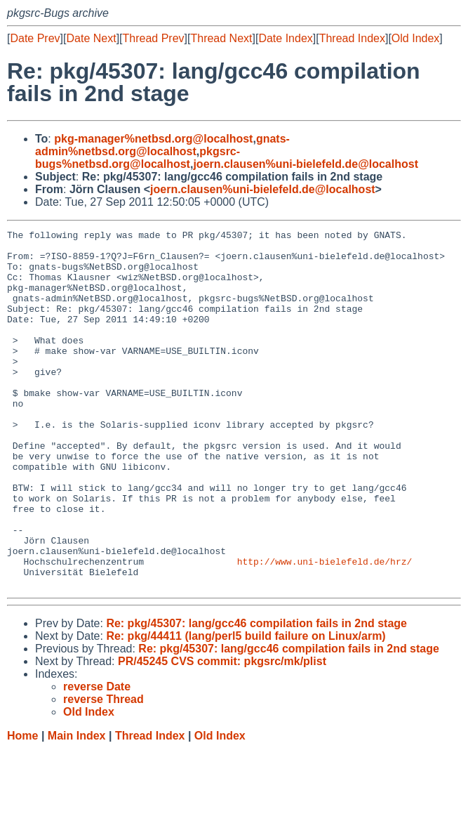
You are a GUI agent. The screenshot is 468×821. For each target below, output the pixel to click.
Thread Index (352, 38)
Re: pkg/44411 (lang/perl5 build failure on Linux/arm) (245, 708)
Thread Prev (154, 38)
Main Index (77, 807)
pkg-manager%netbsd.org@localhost (153, 139)
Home (22, 807)
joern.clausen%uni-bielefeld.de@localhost (305, 164)
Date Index (285, 38)
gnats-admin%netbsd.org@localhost (162, 145)
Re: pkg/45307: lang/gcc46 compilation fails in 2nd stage (256, 695)
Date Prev (35, 38)
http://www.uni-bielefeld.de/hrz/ (325, 628)
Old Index (415, 38)
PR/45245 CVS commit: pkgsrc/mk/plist (222, 733)
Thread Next (221, 38)
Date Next (91, 38)
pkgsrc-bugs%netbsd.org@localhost (137, 157)
